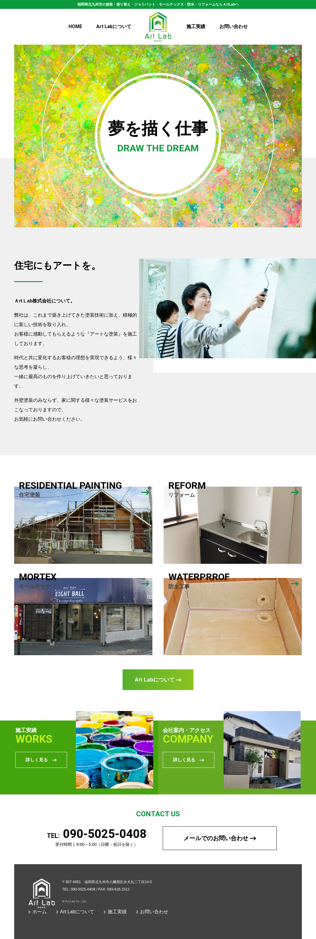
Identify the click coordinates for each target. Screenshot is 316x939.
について (113, 26)
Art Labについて (158, 680)
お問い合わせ (233, 26)
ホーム (37, 911)
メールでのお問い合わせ (219, 838)
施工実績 (195, 26)
